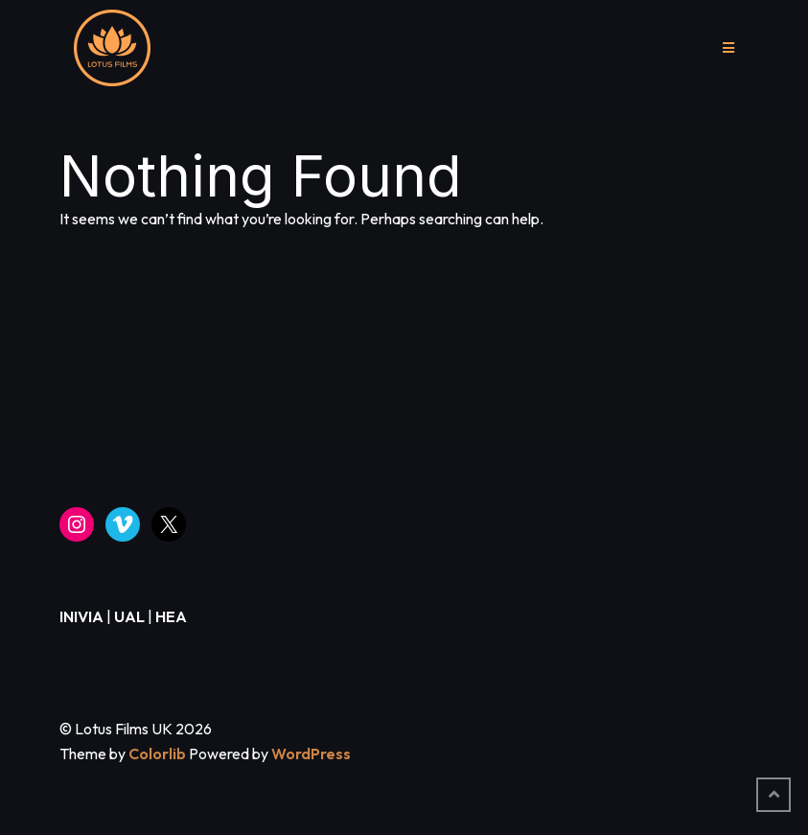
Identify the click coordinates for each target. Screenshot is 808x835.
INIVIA (81, 616)
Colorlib (157, 753)
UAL (129, 616)
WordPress (311, 753)
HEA (171, 616)
